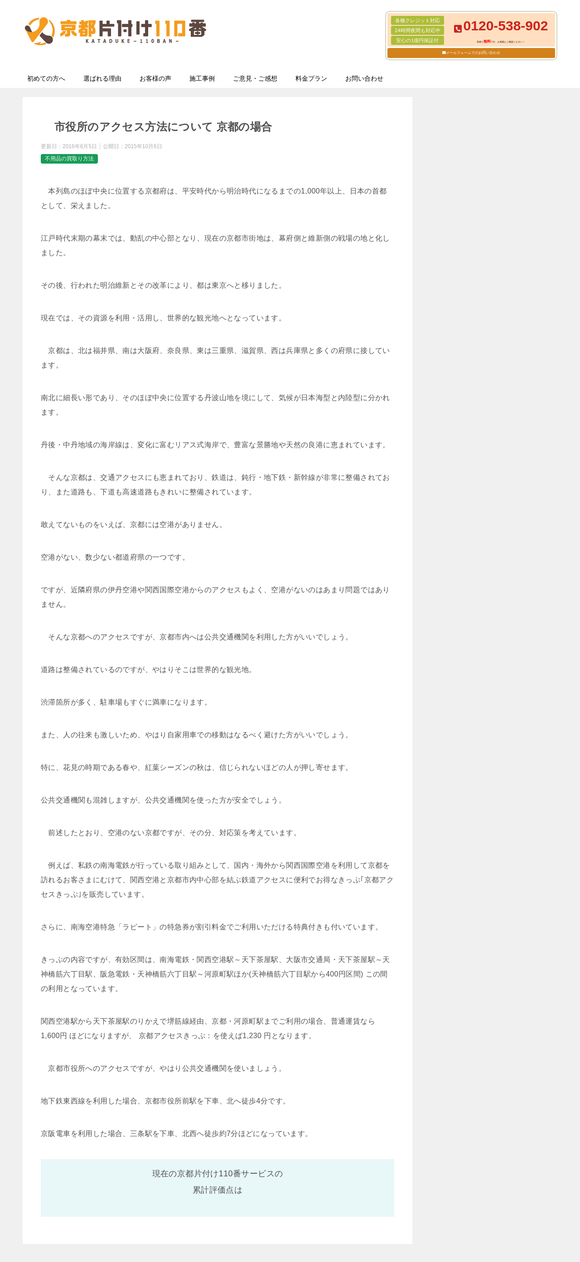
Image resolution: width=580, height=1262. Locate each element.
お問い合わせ (364, 78)
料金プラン (311, 78)
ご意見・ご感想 (255, 78)
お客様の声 (155, 78)
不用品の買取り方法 (69, 158)
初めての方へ (46, 78)
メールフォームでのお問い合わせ (473, 53)
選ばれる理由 (102, 78)
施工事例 (202, 78)
